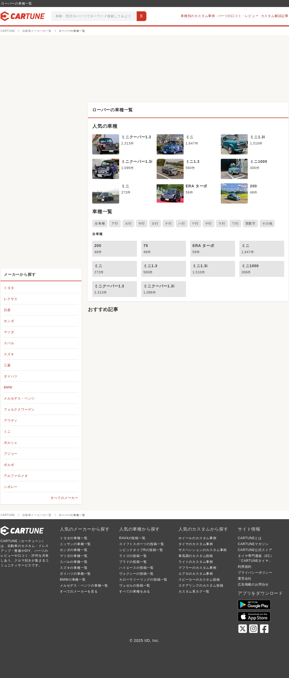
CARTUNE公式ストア (255, 550)
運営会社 (245, 578)
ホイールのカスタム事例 (197, 538)
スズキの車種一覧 (73, 568)
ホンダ (9, 321)
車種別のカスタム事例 (198, 16)
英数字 (250, 223)
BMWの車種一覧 (73, 579)
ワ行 (235, 223)
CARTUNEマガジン (253, 544)
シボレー (11, 487)
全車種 (100, 223)
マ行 (195, 223)
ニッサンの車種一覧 (75, 544)
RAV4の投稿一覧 (132, 538)
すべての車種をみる (134, 591)
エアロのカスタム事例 (195, 574)
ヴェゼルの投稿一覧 (134, 585)
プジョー (11, 454)
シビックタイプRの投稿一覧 (141, 550)
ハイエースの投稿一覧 (136, 568)
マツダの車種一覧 (73, 556)
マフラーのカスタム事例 (197, 568)
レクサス (11, 299)
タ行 (155, 223)
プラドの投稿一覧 (133, 562)
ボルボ (9, 465)
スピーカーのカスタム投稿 (199, 579)
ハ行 (181, 223)
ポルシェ (11, 443)
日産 (7, 310)
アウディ (11, 420)
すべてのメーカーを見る (79, 591)
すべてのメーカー (64, 498)
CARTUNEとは (250, 538)
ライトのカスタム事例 (195, 562)
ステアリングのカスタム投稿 (200, 585)
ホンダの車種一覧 (73, 550)
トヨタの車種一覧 (73, 538)
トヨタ (9, 288)
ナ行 (168, 223)
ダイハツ (11, 376)
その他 (267, 223)
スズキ (9, 354)
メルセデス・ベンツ (19, 398)
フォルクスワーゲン (19, 409)
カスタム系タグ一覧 (193, 591)
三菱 (7, 365)
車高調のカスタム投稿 (195, 556)
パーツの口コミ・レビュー (238, 16)
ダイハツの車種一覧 (75, 574)
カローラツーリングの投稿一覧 (143, 579)
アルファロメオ (16, 476)
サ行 (141, 223)
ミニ (7, 431)
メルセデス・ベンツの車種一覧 (84, 585)
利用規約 (245, 567)
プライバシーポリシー (255, 572)
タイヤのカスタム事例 (195, 544)
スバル (9, 343)
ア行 (114, 223)
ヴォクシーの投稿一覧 (136, 574)
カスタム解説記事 (274, 16)
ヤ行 (208, 223)
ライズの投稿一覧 (133, 556)
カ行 (128, 223)
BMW (8, 387)
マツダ (9, 332)
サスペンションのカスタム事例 (202, 550)
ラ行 (221, 223)
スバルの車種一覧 (73, 562)
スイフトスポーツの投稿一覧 (141, 544)
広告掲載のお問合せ (253, 584)
